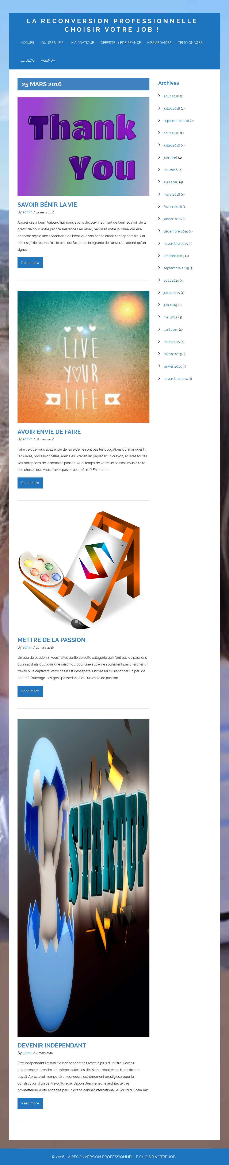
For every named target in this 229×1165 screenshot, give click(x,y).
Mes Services (159, 43)
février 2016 (173, 207)
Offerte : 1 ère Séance (120, 43)
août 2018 (171, 96)
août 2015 (171, 280)
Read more (30, 263)
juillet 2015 (172, 293)
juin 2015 (170, 305)
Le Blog (28, 60)
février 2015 (173, 354)
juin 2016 (170, 158)
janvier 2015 (173, 366)
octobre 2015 (174, 256)
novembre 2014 (176, 379)
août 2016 (171, 133)
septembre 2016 (176, 121)
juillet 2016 (172, 145)
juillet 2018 (172, 109)
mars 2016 (172, 194)
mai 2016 (171, 170)
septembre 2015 (176, 268)
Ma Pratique (82, 43)
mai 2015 (171, 317)
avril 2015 (171, 330)
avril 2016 (171, 182)
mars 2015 (172, 342)
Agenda (48, 60)
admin (27, 212)
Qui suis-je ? (53, 43)
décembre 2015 (176, 231)
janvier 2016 (173, 219)
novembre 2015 (176, 244)
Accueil (28, 43)
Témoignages (190, 43)
